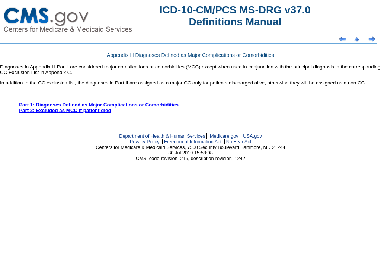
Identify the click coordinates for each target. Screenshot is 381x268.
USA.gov (252, 136)
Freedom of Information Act (192, 141)
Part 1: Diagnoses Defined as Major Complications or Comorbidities (99, 105)
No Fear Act (239, 141)
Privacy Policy (145, 141)
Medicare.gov (224, 136)
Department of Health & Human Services (162, 136)
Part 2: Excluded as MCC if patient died (65, 110)
